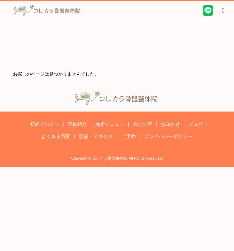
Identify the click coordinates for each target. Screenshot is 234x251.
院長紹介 (77, 124)
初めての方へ (44, 124)
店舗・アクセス (96, 136)
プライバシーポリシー (168, 136)
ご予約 (128, 136)
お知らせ (170, 124)
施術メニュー (109, 124)
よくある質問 (56, 136)
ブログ (195, 124)
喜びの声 (142, 124)
